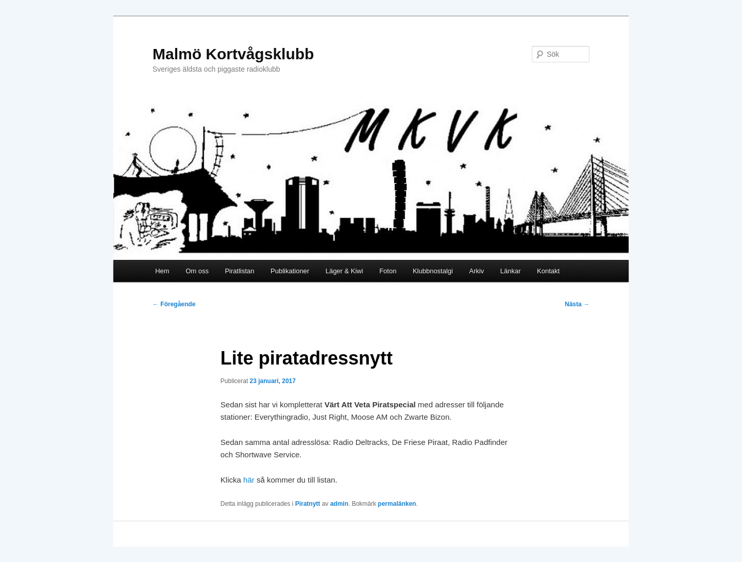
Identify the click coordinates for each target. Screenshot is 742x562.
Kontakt (548, 271)
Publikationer (290, 271)
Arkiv (476, 271)
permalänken (397, 503)
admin (339, 503)
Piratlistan (239, 271)
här (249, 479)
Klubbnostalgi (433, 271)
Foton (387, 271)
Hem (162, 271)
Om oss (197, 271)
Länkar (510, 271)
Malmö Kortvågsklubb (233, 53)
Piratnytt (308, 503)
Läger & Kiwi (344, 271)
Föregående (174, 304)
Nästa (577, 304)
